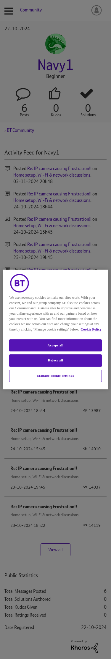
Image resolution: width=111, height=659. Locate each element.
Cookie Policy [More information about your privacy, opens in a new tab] (91, 329)
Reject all (55, 360)
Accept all (55, 345)
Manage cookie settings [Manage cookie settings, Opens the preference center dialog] (55, 375)
